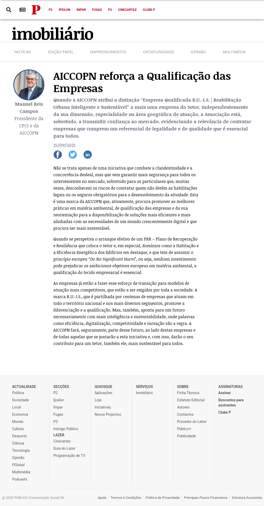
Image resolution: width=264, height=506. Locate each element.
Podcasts (19, 479)
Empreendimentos (108, 51)
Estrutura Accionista (247, 498)
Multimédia (234, 51)
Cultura (18, 429)
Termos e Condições (126, 498)
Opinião (198, 51)
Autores (183, 407)
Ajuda (102, 498)
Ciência (18, 443)
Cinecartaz (127, 10)
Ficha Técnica (188, 393)
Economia (20, 414)
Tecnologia (21, 450)
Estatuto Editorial (190, 400)
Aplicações (103, 393)
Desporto (19, 436)
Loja (98, 400)
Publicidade (186, 436)
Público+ (184, 429)
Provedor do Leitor (192, 422)
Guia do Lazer (64, 448)
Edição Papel (60, 51)
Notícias (22, 51)
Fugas (97, 10)
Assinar (224, 393)
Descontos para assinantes (231, 402)
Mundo (17, 422)
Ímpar (81, 10)
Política (18, 393)
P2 (51, 10)
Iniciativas (103, 407)
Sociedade (20, 400)
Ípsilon (64, 10)
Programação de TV (69, 456)
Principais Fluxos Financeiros (206, 498)
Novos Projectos (108, 414)
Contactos (185, 414)
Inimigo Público (65, 429)
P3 (110, 10)
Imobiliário (144, 393)
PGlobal (18, 465)
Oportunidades (158, 51)
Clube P (149, 10)
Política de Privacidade (163, 498)
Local (16, 407)
